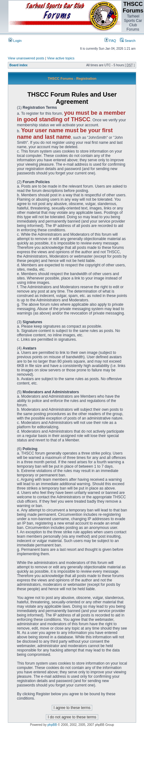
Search (128, 41)
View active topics (60, 58)
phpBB (52, 724)
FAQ (110, 41)
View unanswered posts (26, 58)
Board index (18, 65)
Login (15, 41)
